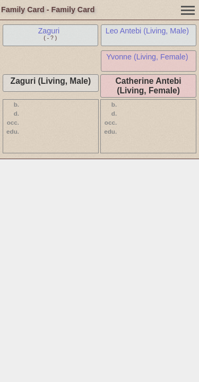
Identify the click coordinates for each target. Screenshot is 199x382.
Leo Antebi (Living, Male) (147, 31)
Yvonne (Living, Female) (147, 57)
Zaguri (49, 31)
